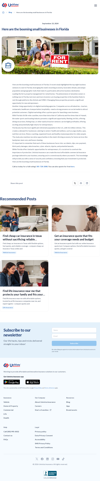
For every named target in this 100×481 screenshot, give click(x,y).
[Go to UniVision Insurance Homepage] (10, 5)
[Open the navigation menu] (95, 5)
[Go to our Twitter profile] (37, 459)
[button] (75, 183)
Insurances (7, 398)
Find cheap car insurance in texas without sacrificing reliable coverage (22, 239)
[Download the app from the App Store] (32, 382)
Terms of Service (50, 388)
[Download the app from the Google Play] (12, 382)
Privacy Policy (38, 388)
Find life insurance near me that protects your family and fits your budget (23, 294)
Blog (10, 12)
